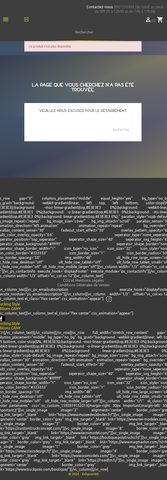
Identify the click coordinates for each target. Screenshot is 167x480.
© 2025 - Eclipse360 (83, 474)
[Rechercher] (83, 32)
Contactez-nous (99, 7)
